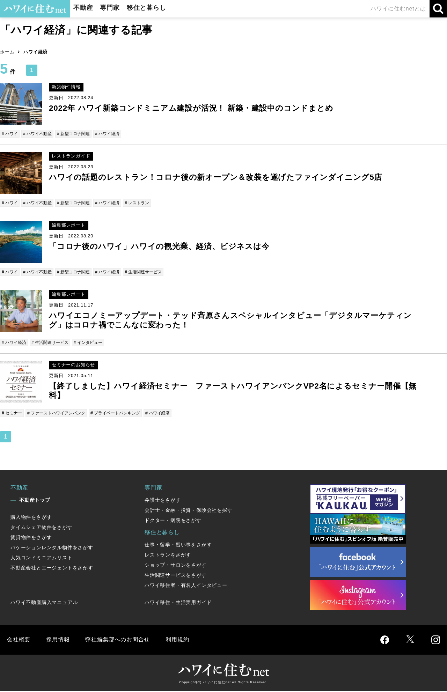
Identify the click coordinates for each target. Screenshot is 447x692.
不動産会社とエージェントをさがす (51, 569)
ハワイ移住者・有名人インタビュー (186, 586)
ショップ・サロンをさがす (176, 566)
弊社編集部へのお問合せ (117, 640)
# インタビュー (94, 343)
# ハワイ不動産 (40, 133)
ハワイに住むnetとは (398, 9)
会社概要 (18, 640)
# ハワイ (10, 133)
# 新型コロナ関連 (78, 133)
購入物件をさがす (31, 518)
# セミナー (13, 414)
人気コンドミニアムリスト (41, 558)
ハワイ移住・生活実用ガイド (178, 603)
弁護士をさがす (163, 501)
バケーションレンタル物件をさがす (51, 548)
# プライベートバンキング (124, 414)
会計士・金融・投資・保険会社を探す (189, 511)
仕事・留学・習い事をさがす (178, 546)
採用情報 (57, 640)
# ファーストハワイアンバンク (60, 414)
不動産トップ (34, 501)
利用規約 (177, 640)
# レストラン (146, 203)
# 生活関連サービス (153, 272)
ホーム (7, 51)
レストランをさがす (168, 556)
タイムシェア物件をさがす (41, 528)
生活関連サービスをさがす (176, 576)
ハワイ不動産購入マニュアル (44, 603)
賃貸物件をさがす (31, 538)
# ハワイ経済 (114, 133)
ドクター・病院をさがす (173, 521)
